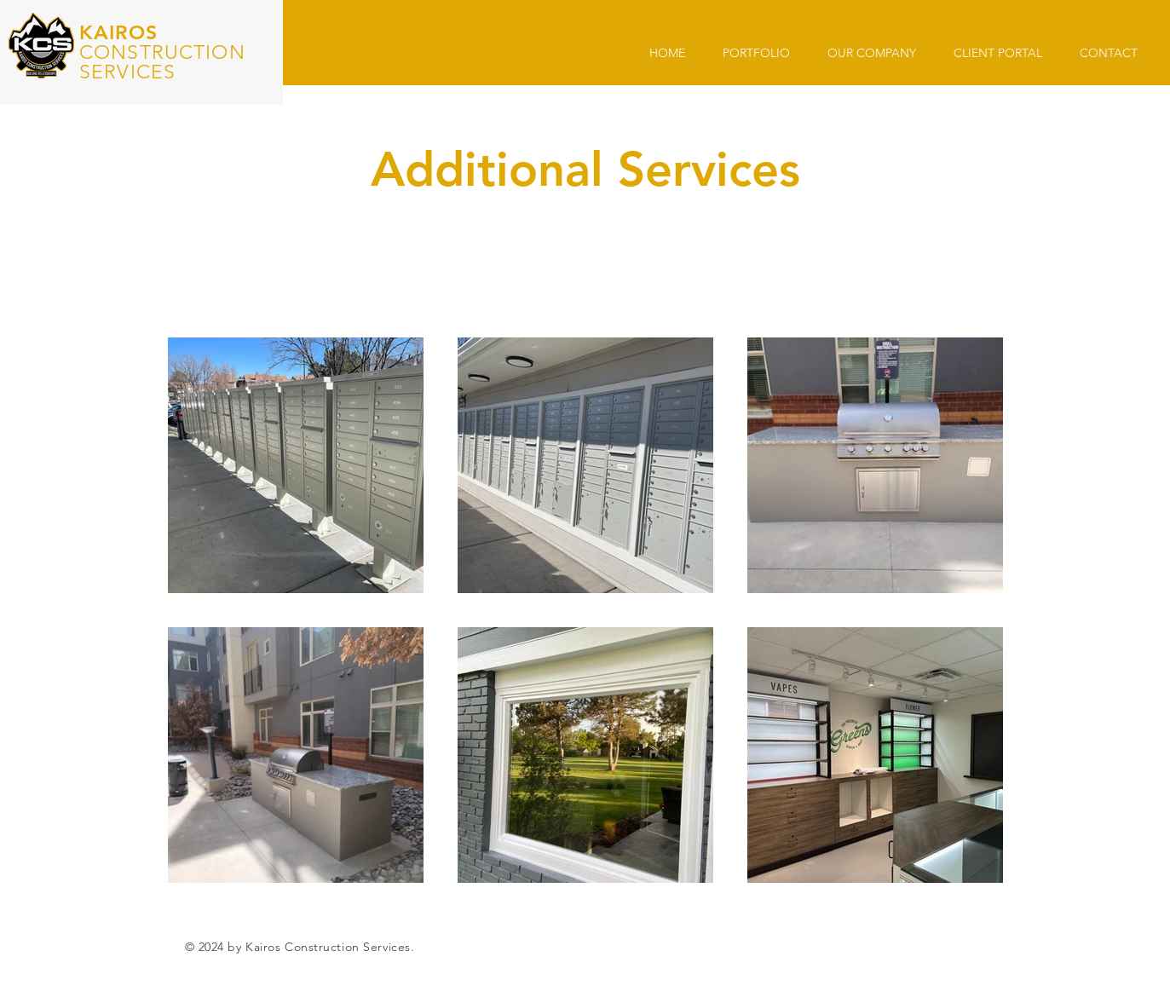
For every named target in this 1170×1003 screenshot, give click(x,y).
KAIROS (118, 32)
